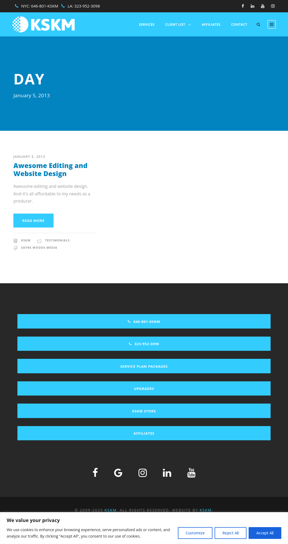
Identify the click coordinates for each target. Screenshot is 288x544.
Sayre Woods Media (39, 247)
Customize (195, 532)
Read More (33, 220)
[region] (144, 528)
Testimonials (57, 240)
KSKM (26, 240)
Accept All (265, 532)
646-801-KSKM (44, 6)
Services (147, 24)
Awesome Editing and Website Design (50, 169)
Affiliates (211, 24)
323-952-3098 (87, 6)
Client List (175, 24)
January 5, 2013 (29, 156)
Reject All (230, 532)
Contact (239, 24)
